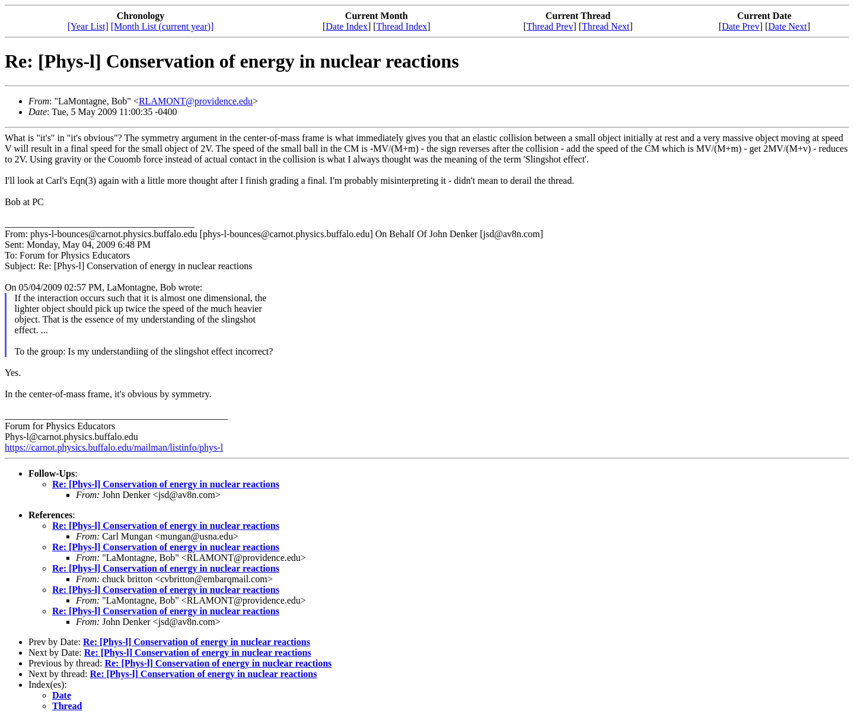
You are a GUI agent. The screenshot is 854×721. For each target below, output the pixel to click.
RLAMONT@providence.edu (196, 101)
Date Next (787, 26)
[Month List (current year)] (162, 26)
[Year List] (88, 26)
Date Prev (741, 26)
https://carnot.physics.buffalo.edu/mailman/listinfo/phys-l (114, 447)
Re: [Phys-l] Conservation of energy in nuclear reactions (165, 484)
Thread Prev (550, 26)
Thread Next (605, 26)
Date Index (347, 26)
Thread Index (402, 26)
